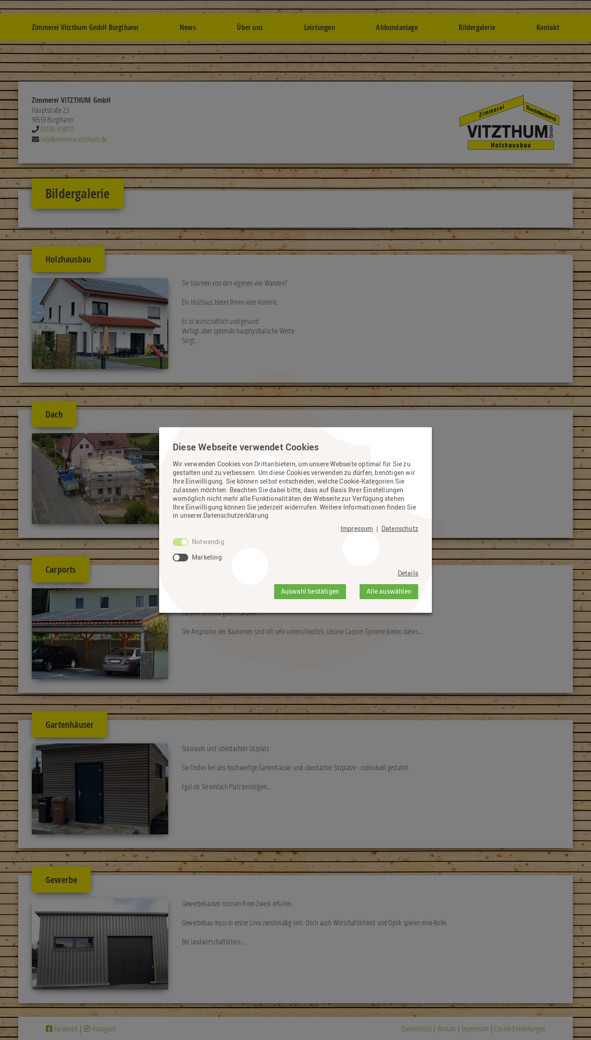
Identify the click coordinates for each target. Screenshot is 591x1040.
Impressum (357, 529)
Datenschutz (399, 529)
